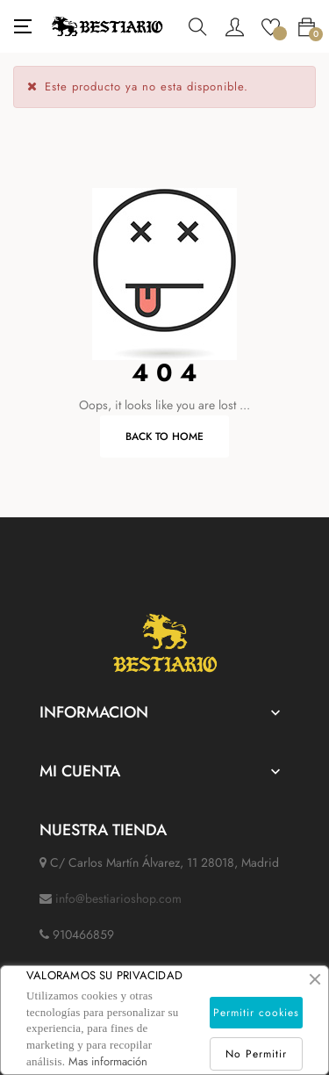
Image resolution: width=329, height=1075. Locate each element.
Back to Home (164, 436)
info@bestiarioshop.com (118, 898)
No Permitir (256, 1054)
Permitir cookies (256, 1013)
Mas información (107, 1061)
